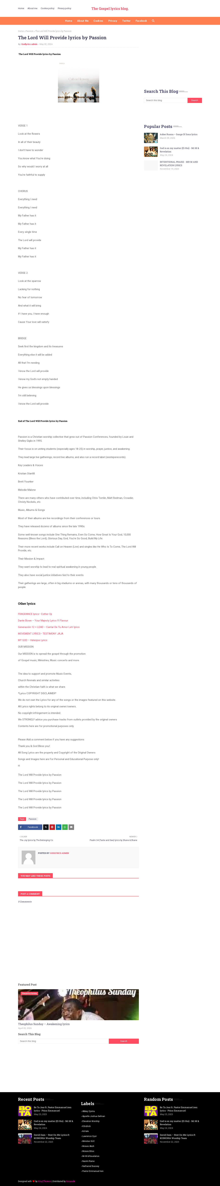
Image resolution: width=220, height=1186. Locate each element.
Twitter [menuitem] (126, 20)
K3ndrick (86, 1126)
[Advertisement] (78, 1068)
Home (21, 8)
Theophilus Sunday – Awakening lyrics (44, 1024)
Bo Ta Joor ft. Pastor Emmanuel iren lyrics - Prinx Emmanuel (53, 1109)
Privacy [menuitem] (112, 20)
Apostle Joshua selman (93, 1116)
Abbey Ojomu (88, 1111)
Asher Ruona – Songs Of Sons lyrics (178, 134)
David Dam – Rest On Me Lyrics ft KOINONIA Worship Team (51, 1136)
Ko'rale (85, 1131)
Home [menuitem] (68, 20)
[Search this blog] (63, 1041)
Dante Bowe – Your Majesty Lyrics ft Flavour (43, 620)
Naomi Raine (88, 1161)
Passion (29, 31)
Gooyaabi (70, 1181)
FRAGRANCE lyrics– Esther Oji (35, 614)
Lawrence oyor (89, 1136)
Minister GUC (88, 1141)
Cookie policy (47, 8)
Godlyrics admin (29, 44)
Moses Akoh (88, 1146)
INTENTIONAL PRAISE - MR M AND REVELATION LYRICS (179, 163)
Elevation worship (90, 1121)
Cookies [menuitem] (98, 20)
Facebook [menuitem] (141, 20)
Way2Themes (44, 1181)
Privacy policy (64, 8)
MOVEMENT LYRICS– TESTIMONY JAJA (40, 633)
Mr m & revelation (90, 1156)
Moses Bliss (88, 1151)
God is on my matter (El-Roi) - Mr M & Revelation (179, 150)
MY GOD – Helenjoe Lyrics (32, 640)
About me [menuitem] (83, 20)
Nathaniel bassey (90, 1166)
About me (32, 8)
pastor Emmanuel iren (92, 1171)
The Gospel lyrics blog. (110, 8)
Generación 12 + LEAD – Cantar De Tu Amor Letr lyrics (49, 627)
